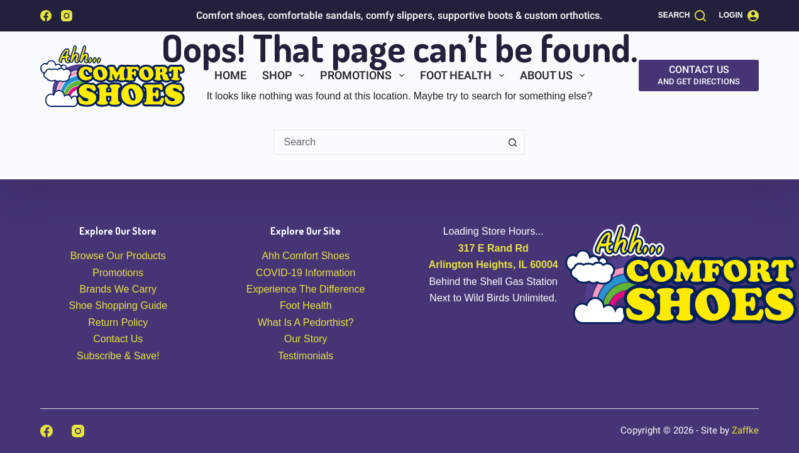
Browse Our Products (118, 255)
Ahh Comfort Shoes (306, 255)
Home (230, 75)
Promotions (364, 75)
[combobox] (387, 142)
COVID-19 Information (305, 272)
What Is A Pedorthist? (306, 322)
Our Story (305, 338)
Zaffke (745, 430)
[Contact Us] (699, 75)
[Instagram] (66, 15)
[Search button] (512, 142)
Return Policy (118, 322)
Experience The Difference (305, 289)
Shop (286, 75)
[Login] (739, 15)
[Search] (682, 15)
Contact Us (118, 338)
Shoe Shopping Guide (118, 305)
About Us (555, 75)
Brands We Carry (118, 289)
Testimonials (305, 355)
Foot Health (464, 75)
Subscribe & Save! (118, 355)
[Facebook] (46, 15)
